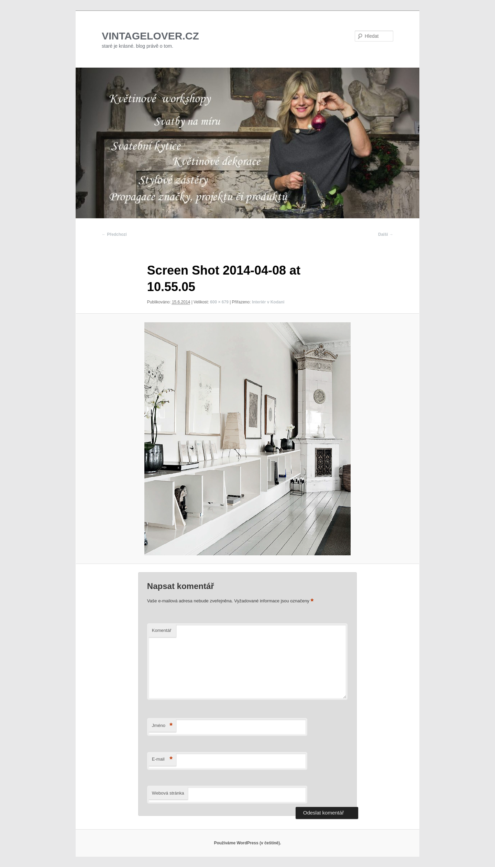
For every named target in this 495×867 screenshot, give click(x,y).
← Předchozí (114, 234)
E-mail (162, 759)
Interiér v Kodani (268, 302)
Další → (385, 234)
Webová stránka (168, 793)
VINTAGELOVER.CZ (150, 36)
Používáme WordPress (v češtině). (247, 843)
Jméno (162, 726)
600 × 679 (219, 302)
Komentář (161, 630)
